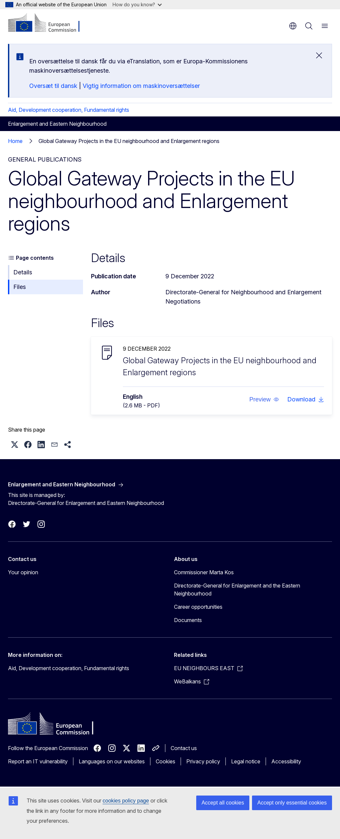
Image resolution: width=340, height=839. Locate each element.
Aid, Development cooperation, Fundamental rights (68, 109)
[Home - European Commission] (48, 23)
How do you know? (137, 4)
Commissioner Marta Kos (204, 572)
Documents (188, 620)
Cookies (165, 761)
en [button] (293, 26)
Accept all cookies (223, 802)
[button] (264, 399)
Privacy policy (203, 761)
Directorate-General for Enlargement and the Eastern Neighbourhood (237, 589)
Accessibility (286, 761)
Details (22, 272)
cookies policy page (126, 801)
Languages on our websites (112, 761)
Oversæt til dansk (53, 85)
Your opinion (23, 572)
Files (19, 286)
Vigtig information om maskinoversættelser (141, 85)
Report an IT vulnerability (38, 761)
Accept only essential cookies (292, 802)
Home (15, 141)
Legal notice (245, 761)
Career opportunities (198, 606)
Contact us (184, 748)
